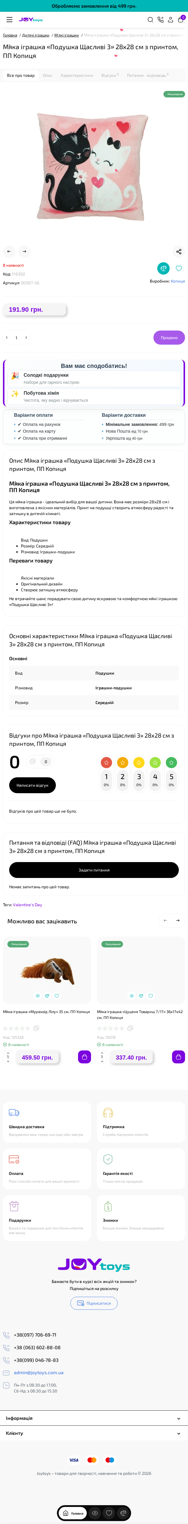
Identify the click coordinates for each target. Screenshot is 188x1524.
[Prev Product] (9, 251)
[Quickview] (37, 996)
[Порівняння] (123, 1506)
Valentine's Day (27, 904)
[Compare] (163, 268)
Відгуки (110, 75)
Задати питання (94, 869)
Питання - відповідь (147, 75)
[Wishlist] (179, 268)
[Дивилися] (95, 1506)
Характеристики (77, 75)
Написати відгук (32, 785)
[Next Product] (24, 251)
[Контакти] (160, 19)
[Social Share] (179, 251)
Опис (47, 75)
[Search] (150, 19)
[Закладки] (109, 1506)
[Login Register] (170, 19)
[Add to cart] (84, 1056)
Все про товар (21, 75)
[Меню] (9, 19)
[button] (165, 921)
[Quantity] (16, 338)
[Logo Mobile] (31, 20)
